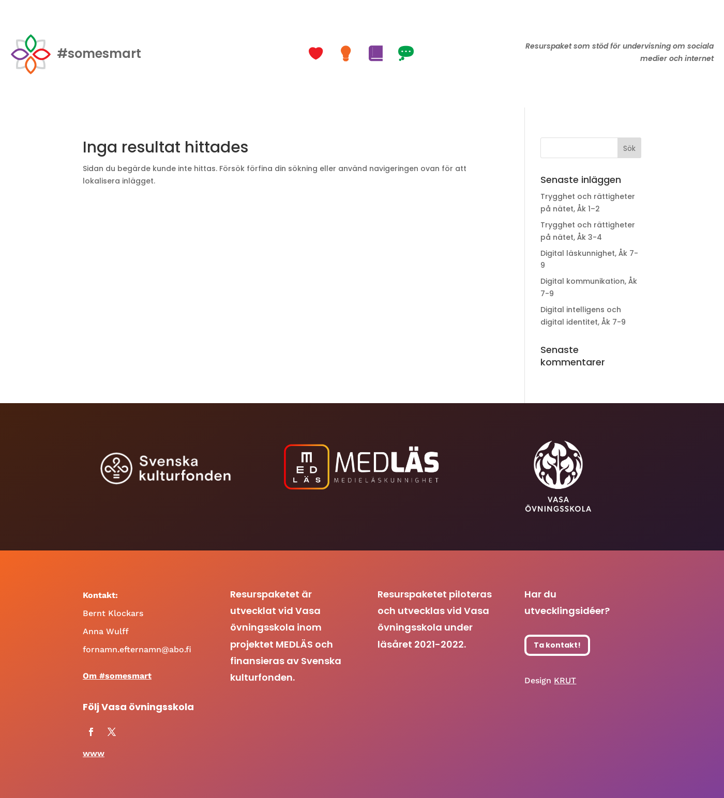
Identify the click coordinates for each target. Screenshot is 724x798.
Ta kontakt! (557, 645)
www (93, 753)
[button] (317, 53)
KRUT (565, 680)
